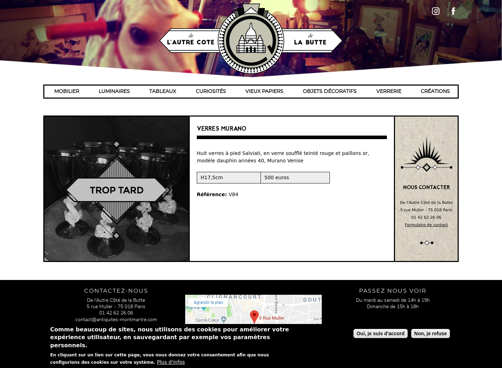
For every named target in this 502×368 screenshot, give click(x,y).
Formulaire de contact (426, 225)
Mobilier (66, 91)
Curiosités (211, 91)
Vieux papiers (264, 91)
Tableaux (162, 91)
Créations (435, 91)
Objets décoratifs (330, 91)
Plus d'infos (171, 363)
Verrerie (388, 91)
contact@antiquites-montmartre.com (116, 319)
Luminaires (114, 91)
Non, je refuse (430, 335)
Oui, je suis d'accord (380, 335)
